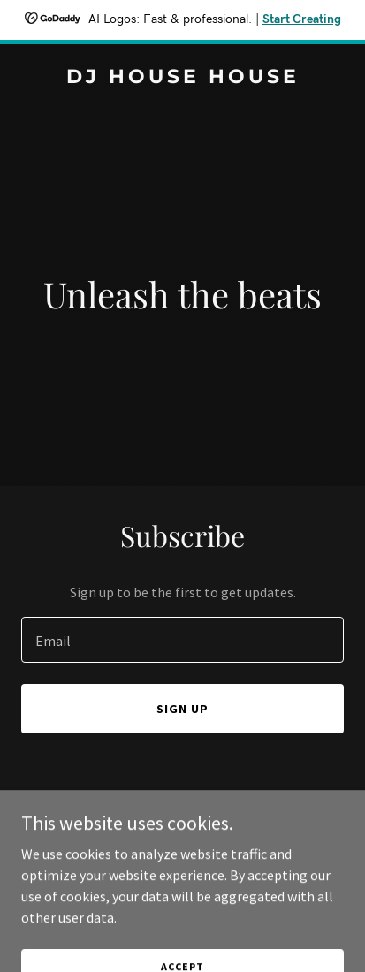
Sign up (182, 709)
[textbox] (182, 640)
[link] (182, 78)
